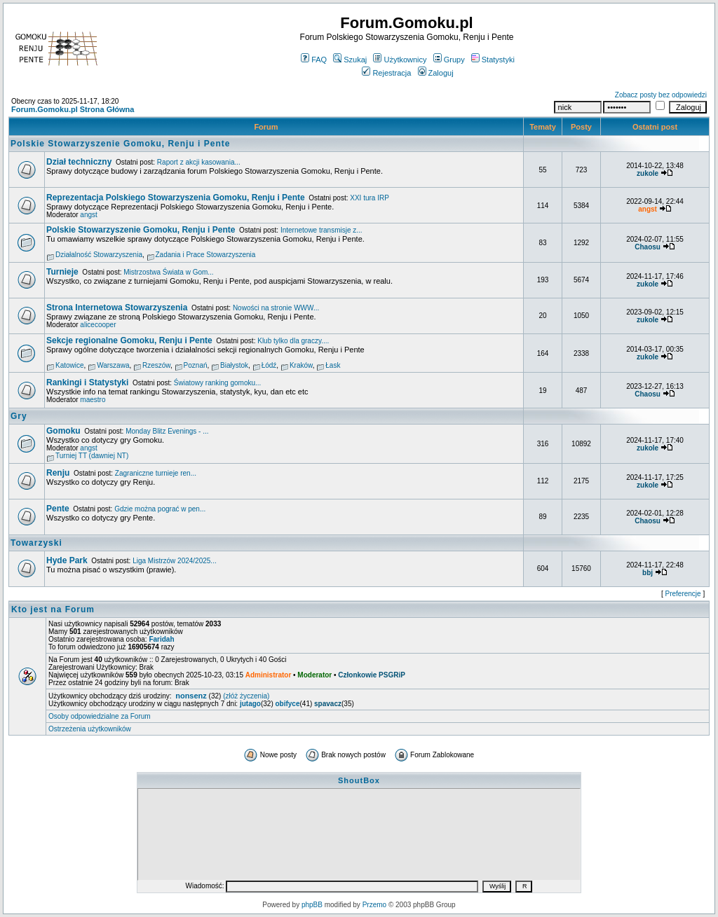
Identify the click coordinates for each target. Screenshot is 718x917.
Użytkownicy (399, 59)
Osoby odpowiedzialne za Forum (99, 716)
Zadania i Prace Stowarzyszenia (206, 254)
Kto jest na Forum (53, 609)
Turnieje (62, 272)
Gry (19, 416)
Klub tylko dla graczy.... (293, 341)
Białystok (234, 365)
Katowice (69, 365)
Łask (332, 365)
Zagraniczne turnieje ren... (155, 473)
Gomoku (63, 431)
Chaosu (648, 247)
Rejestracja (386, 73)
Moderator (314, 675)
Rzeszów (156, 365)
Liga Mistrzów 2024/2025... (175, 561)
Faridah (161, 639)
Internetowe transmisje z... (321, 230)
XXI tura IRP (369, 198)
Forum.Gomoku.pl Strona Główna (72, 109)
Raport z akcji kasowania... (199, 162)
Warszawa (113, 365)
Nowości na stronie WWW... (276, 308)
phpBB (312, 905)
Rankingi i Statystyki (87, 382)
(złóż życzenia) (246, 696)
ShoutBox (359, 780)
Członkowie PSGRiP (371, 675)
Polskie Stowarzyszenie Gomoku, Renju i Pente (120, 144)
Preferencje (683, 594)
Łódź (269, 365)
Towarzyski (36, 543)
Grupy (449, 59)
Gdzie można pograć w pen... (159, 509)
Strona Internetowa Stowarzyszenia (116, 307)
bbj (647, 573)
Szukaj (350, 59)
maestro (92, 400)
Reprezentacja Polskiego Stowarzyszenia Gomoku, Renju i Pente (175, 197)
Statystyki (493, 59)
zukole (647, 173)
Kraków (301, 365)
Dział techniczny (78, 162)
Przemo (374, 905)
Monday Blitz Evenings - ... (167, 431)
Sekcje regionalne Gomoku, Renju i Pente (129, 340)
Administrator (268, 675)
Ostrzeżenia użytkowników (89, 729)
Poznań (196, 365)
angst (88, 215)
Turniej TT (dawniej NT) (91, 456)
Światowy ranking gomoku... (218, 383)
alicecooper (98, 325)
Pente (57, 508)
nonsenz (191, 695)
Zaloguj (436, 73)
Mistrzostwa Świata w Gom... (168, 272)
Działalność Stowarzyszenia (98, 254)
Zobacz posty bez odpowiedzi (661, 95)
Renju (57, 473)
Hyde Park (67, 560)
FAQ (314, 59)
